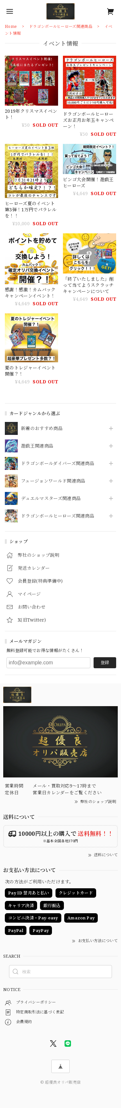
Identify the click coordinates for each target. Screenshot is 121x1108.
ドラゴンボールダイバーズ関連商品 (57, 463)
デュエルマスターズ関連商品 (51, 498)
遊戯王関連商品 (37, 446)
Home (11, 26)
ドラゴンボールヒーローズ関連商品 (57, 516)
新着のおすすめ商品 (42, 428)
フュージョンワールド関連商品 (53, 481)
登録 (105, 662)
